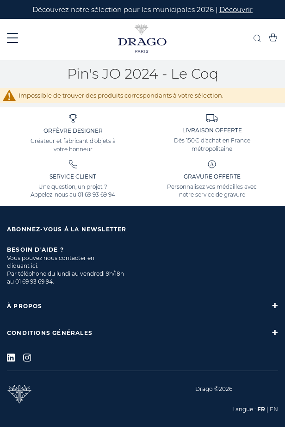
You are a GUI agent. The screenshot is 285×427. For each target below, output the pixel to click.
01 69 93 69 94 (96, 194)
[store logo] (142, 39)
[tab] (142, 305)
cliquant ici (22, 265)
